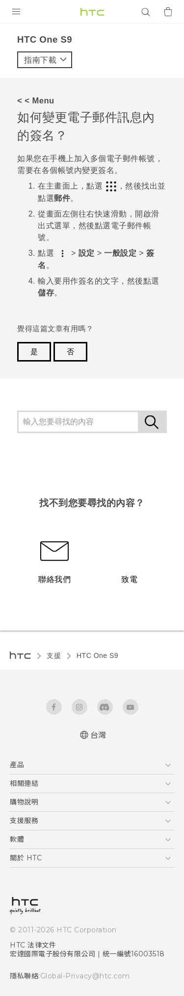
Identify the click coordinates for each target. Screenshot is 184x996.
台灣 (98, 735)
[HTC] (92, 12)
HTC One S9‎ (97, 655)
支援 (54, 655)
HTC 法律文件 (32, 945)
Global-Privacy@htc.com (80, 976)
